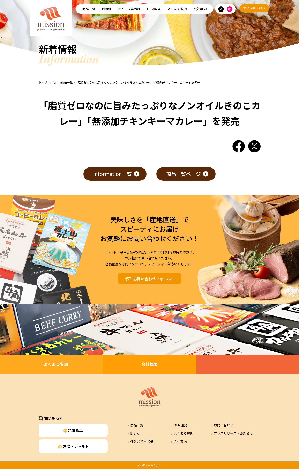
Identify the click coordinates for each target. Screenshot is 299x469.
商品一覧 (88, 8)
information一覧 (61, 82)
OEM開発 (154, 8)
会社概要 (149, 364)
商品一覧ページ (183, 173)
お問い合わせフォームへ (153, 278)
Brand (106, 8)
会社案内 (200, 8)
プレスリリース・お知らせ (233, 433)
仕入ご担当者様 (129, 8)
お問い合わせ (258, 8)
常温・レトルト (73, 446)
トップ (43, 82)
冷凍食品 (73, 430)
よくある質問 (177, 8)
